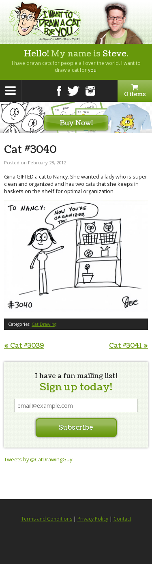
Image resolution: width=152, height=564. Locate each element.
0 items (135, 91)
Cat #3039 (24, 345)
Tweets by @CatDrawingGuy (38, 459)
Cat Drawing (44, 324)
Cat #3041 (128, 345)
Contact (122, 518)
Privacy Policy (92, 518)
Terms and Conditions (46, 518)
